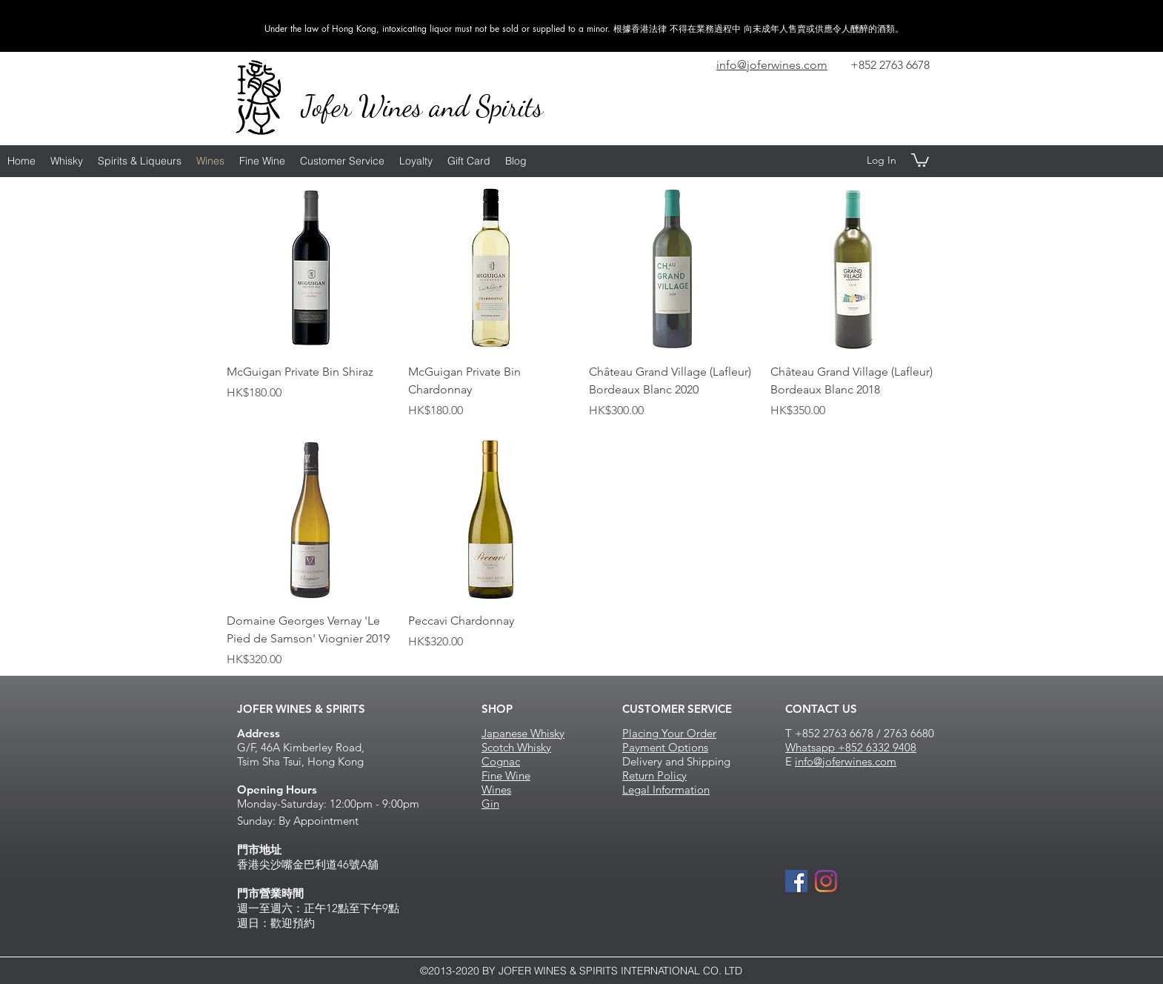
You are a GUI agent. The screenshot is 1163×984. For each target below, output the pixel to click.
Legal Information (666, 789)
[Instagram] (826, 881)
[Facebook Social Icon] (796, 881)
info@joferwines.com (845, 761)
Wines (496, 789)
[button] (920, 159)
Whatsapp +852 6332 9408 (850, 747)
